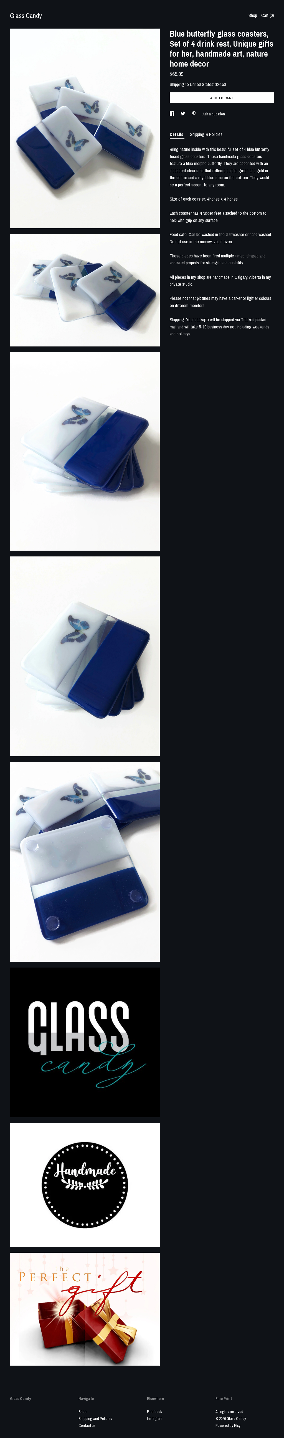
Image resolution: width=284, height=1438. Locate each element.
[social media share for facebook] (172, 114)
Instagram (154, 1418)
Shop (252, 15)
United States (201, 84)
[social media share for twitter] (183, 114)
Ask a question (213, 114)
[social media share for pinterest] (194, 114)
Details (177, 134)
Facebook (154, 1411)
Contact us (86, 1425)
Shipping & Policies (206, 134)
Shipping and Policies (95, 1418)
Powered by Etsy (227, 1425)
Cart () (267, 15)
